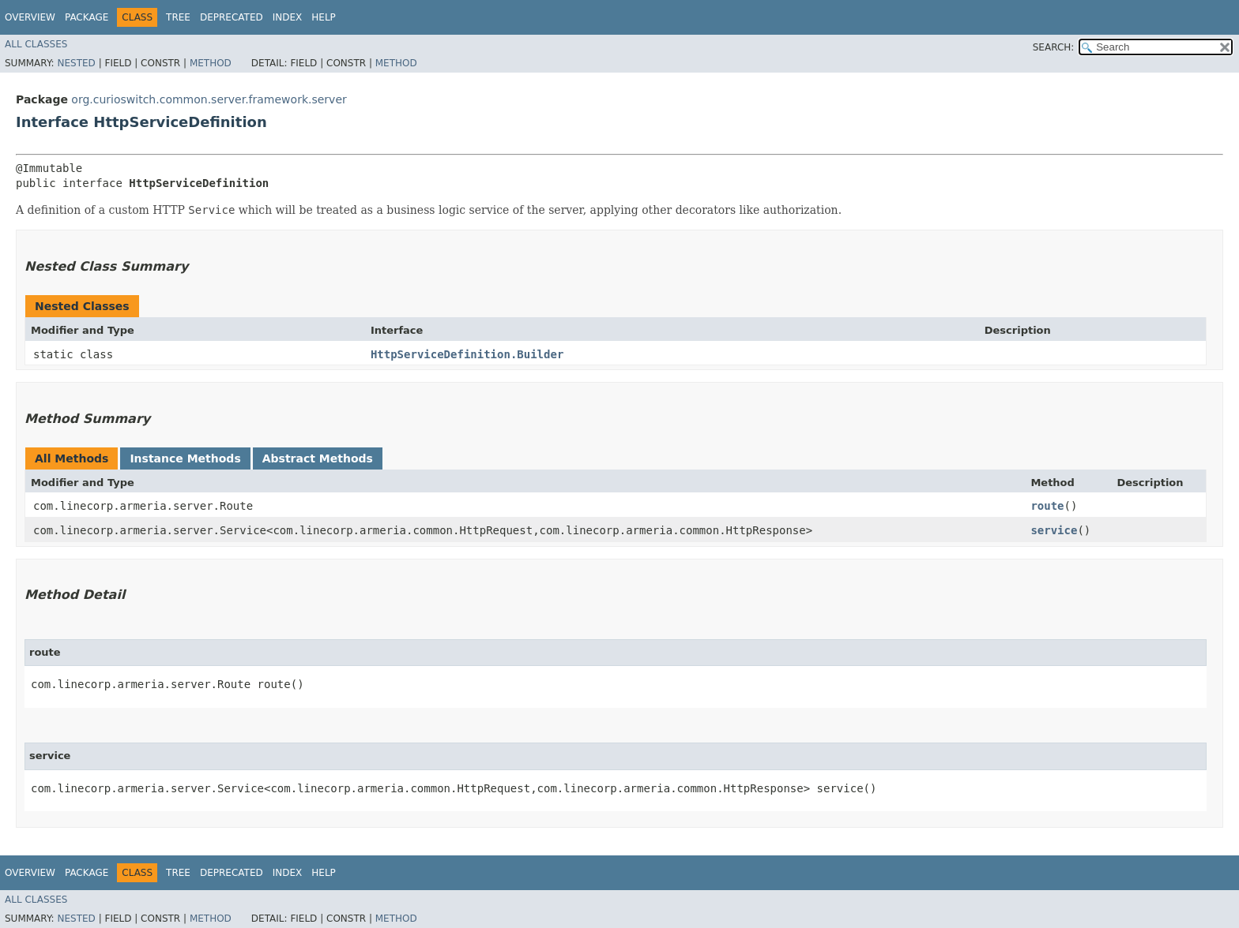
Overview (30, 17)
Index (288, 17)
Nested (76, 63)
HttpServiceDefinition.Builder (467, 354)
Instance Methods (185, 458)
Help (323, 17)
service (1053, 530)
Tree (178, 17)
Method (211, 63)
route (1047, 506)
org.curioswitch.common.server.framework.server (208, 99)
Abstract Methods (317, 458)
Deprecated (231, 17)
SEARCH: (1054, 47)
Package (86, 17)
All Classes (36, 44)
